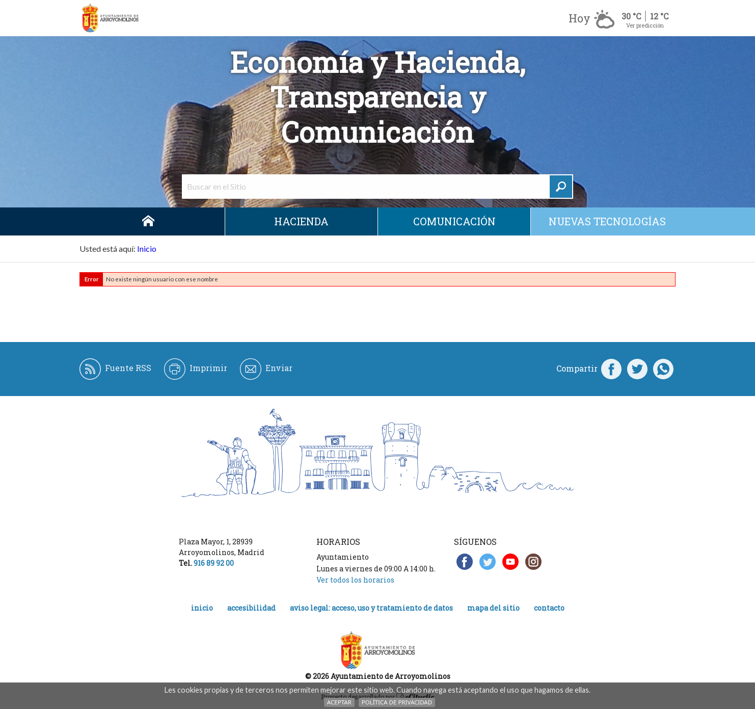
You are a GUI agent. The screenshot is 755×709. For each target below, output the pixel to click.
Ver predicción (645, 25)
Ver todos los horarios (355, 580)
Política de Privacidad (397, 702)
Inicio (148, 221)
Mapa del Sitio (493, 608)
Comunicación (454, 221)
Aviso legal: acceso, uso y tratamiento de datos (371, 608)
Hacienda (301, 221)
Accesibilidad (251, 608)
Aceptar (339, 702)
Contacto (549, 608)
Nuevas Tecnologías (607, 221)
